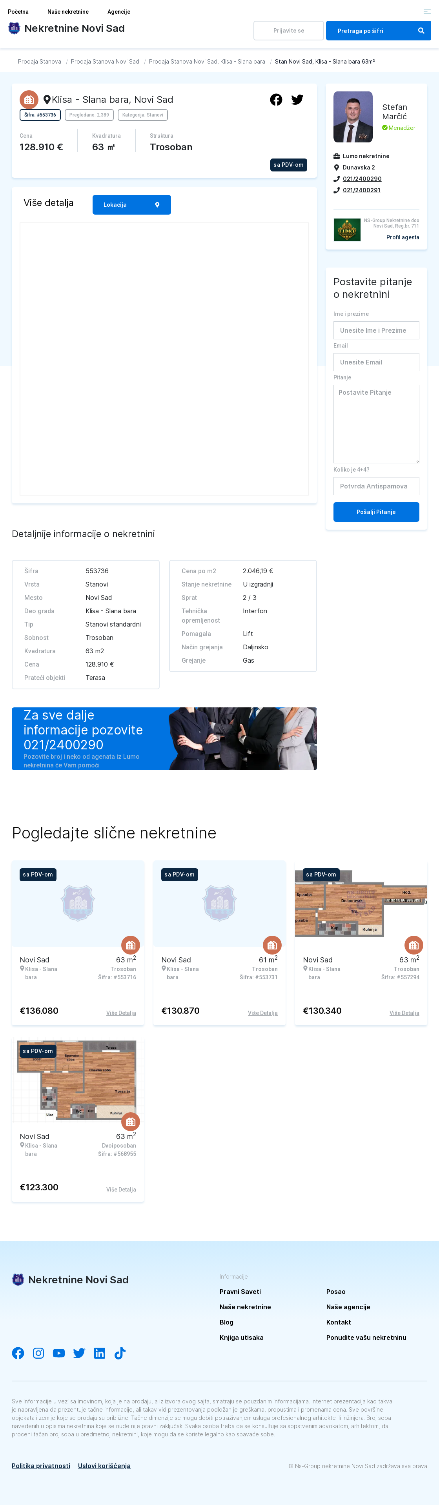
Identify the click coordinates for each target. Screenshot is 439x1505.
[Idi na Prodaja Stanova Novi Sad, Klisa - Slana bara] (207, 62)
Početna (18, 12)
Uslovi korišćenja (104, 1466)
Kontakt (338, 1322)
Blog (226, 1322)
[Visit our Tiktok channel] (124, 1354)
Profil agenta (402, 237)
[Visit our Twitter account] (83, 1354)
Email (340, 346)
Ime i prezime (351, 314)
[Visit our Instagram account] (42, 1354)
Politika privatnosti (41, 1466)
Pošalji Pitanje (376, 511)
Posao (336, 1291)
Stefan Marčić (394, 111)
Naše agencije (348, 1307)
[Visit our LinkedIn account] (103, 1354)
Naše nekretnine (68, 12)
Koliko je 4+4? (351, 469)
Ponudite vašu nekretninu (366, 1337)
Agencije (118, 12)
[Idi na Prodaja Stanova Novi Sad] (105, 62)
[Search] (421, 30)
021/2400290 (64, 745)
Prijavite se (288, 30)
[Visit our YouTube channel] (63, 1354)
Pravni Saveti (240, 1291)
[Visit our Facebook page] (22, 1354)
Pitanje (342, 377)
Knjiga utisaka (242, 1337)
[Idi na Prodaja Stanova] (39, 61)
